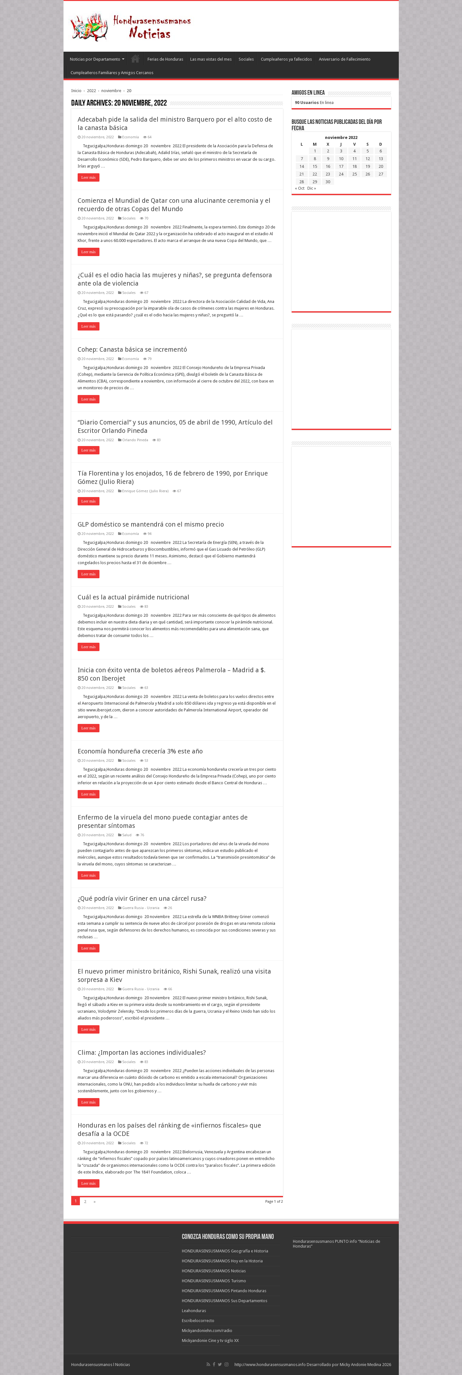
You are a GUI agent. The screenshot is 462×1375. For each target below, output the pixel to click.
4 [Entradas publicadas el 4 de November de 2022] (354, 151)
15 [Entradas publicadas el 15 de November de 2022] (314, 166)
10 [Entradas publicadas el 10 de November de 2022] (341, 158)
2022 (91, 90)
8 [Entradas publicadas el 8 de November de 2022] (315, 158)
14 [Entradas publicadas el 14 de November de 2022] (301, 166)
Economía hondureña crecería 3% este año (140, 751)
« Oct (299, 188)
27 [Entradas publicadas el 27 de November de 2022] (381, 174)
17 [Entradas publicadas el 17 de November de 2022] (341, 166)
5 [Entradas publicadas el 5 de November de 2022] (367, 151)
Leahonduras (194, 1310)
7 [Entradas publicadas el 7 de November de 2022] (302, 158)
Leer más (88, 177)
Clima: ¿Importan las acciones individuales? (142, 1052)
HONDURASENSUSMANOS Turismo (214, 1280)
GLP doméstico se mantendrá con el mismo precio (151, 524)
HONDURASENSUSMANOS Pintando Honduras (224, 1290)
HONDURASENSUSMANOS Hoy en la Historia (222, 1261)
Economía (130, 137)
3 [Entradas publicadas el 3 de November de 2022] (341, 151)
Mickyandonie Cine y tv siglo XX (210, 1340)
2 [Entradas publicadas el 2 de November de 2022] (328, 151)
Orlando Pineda (135, 440)
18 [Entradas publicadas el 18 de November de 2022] (354, 166)
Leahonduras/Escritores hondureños (135, 58)
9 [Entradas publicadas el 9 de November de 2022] (328, 158)
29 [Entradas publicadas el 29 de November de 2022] (314, 181)
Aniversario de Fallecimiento (345, 59)
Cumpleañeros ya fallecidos (286, 59)
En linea (314, 102)
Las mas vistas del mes (211, 59)
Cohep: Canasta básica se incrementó (132, 349)
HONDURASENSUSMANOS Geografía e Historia (225, 1251)
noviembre (111, 90)
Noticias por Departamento (95, 59)
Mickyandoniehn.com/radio (207, 1330)
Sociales (246, 59)
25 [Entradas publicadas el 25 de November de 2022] (354, 174)
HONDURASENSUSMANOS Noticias (214, 1270)
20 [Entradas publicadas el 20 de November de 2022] (381, 166)
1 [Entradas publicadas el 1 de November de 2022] (315, 151)
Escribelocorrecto (198, 1320)
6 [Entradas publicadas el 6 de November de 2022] (381, 151)
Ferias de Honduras (165, 59)
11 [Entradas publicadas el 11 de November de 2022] (354, 158)
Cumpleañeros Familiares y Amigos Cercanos (112, 72)
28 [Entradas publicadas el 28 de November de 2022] (301, 181)
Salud (127, 835)
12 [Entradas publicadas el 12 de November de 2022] (367, 158)
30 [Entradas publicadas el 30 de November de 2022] (328, 181)
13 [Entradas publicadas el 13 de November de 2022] (381, 158)
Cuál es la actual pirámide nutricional (133, 597)
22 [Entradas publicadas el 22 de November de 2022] (314, 174)
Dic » (311, 188)
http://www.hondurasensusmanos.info (270, 1364)
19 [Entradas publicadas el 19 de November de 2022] (367, 166)
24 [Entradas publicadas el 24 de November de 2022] (341, 174)
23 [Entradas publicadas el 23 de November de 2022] (328, 174)
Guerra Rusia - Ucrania (140, 908)
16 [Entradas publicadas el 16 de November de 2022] (328, 166)
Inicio (76, 90)
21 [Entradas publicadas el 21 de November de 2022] (301, 174)
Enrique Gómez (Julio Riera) (145, 491)
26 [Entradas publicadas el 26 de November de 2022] (367, 174)
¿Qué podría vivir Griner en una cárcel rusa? (142, 898)
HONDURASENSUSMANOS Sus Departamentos (224, 1300)
